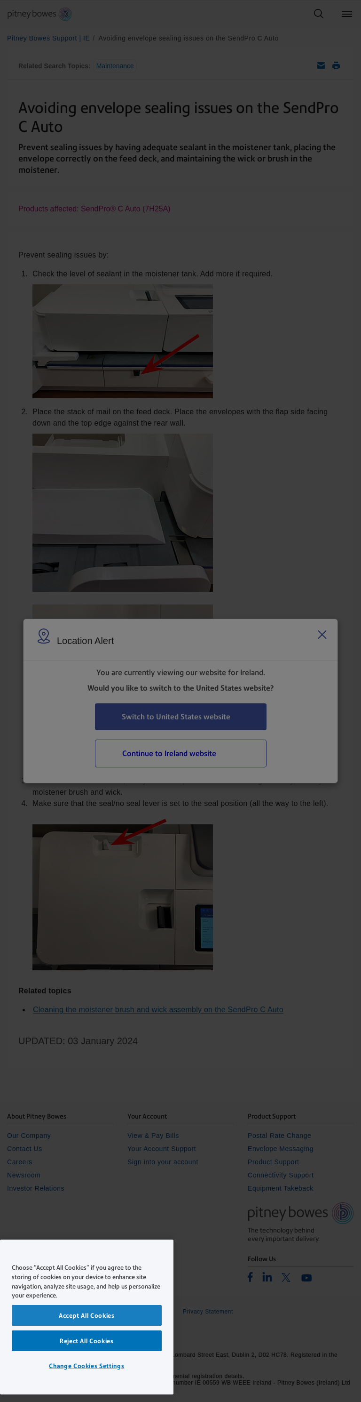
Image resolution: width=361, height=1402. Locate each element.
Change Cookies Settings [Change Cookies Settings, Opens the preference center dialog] (86, 1366)
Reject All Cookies (87, 1341)
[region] (86, 1317)
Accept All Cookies (87, 1315)
